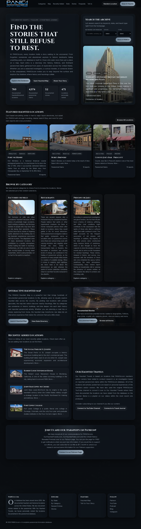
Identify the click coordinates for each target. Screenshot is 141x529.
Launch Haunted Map (18, 321)
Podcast (113, 506)
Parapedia (82, 4)
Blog (111, 509)
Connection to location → (95, 99)
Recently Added (58, 4)
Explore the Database (20, 81)
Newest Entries (56, 506)
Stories (74, 4)
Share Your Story (60, 81)
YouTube (113, 503)
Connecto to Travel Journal (114, 408)
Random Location (110, 4)
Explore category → (15, 278)
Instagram (113, 512)
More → (40, 171)
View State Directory (40, 321)
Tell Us (90, 4)
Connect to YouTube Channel (88, 408)
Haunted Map (85, 500)
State (68, 4)
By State (54, 500)
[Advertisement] (119, 225)
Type (120, 29)
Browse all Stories (107, 321)
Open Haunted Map (40, 81)
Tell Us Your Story (87, 503)
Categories (42, 4)
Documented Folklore (87, 321)
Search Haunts (127, 4)
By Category (55, 503)
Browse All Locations (125, 120)
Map (49, 4)
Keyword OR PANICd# (93, 29)
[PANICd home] (17, 4)
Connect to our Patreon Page (70, 452)
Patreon (113, 500)
